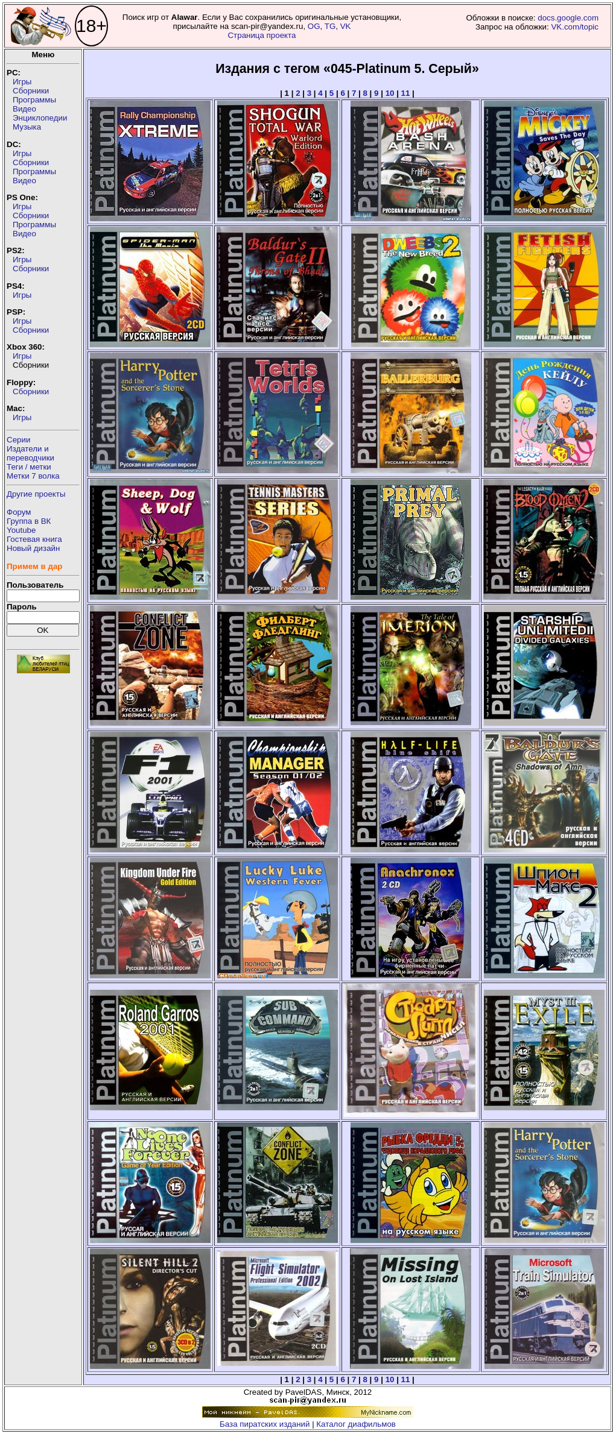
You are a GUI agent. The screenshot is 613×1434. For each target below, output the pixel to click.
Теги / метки (29, 466)
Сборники (31, 90)
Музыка (27, 126)
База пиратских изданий (265, 1424)
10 (390, 93)
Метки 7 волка (33, 475)
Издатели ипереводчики (30, 453)
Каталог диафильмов (356, 1424)
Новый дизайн (33, 548)
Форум (19, 512)
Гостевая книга (34, 539)
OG (314, 26)
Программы (34, 99)
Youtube (21, 530)
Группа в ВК (29, 521)
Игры (22, 81)
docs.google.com (568, 17)
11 (405, 93)
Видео (24, 108)
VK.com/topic (575, 26)
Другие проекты (36, 493)
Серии (18, 439)
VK (345, 26)
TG (330, 26)
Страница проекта (261, 35)
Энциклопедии (40, 117)
